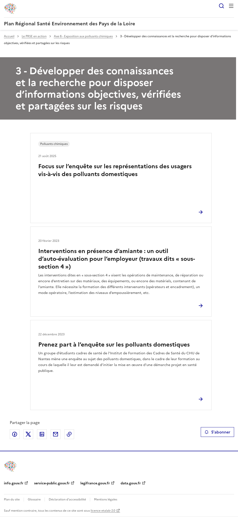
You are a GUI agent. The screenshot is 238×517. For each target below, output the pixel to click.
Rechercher (221, 6)
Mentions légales (105, 499)
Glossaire (34, 499)
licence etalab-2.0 (103, 510)
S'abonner (217, 432)
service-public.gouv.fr (52, 483)
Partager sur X (28, 434)
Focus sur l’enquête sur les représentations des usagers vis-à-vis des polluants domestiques (115, 170)
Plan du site (12, 499)
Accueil (9, 36)
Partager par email (55, 434)
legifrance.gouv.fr (95, 483)
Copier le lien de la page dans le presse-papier (69, 434)
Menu (231, 6)
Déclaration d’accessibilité (67, 499)
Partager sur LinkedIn (42, 434)
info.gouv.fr (13, 483)
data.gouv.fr (131, 483)
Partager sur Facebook (14, 434)
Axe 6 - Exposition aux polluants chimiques (83, 36)
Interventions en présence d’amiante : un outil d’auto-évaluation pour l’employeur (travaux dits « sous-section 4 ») (116, 259)
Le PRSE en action (34, 36)
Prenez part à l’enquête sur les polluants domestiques (114, 344)
